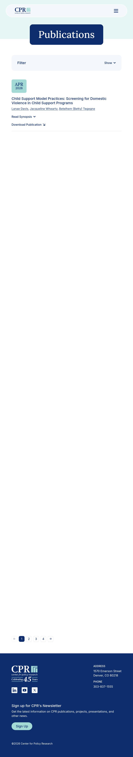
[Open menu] (116, 11)
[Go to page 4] (43, 639)
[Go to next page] (50, 639)
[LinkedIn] (14, 690)
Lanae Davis (20, 108)
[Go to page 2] (29, 639)
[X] (35, 690)
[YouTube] (24, 690)
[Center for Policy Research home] (22, 11)
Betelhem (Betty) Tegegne (77, 108)
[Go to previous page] (14, 639)
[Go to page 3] (36, 639)
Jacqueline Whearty (44, 108)
